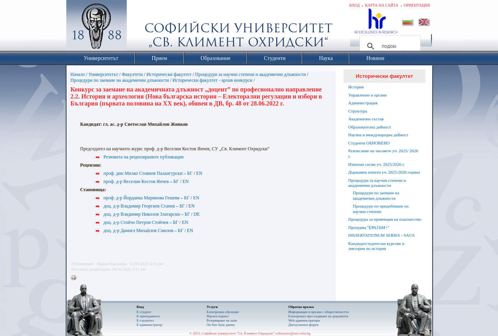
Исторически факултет (168, 74)
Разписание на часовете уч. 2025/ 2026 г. (383, 153)
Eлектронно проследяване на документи (318, 316)
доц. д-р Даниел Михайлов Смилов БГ (143, 230)
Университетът (103, 74)
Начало (77, 74)
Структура (357, 111)
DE (197, 214)
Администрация (362, 102)
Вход (354, 5)
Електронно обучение (223, 312)
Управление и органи (367, 95)
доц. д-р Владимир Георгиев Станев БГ (144, 206)
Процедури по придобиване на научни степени (381, 209)
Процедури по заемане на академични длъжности (119, 80)
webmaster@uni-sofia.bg (292, 333)
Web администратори (304, 320)
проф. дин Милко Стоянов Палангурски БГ (148, 173)
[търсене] (389, 46)
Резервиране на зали (222, 320)
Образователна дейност (369, 127)
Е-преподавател (148, 316)
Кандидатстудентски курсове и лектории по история (376, 246)
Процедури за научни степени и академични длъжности (250, 74)
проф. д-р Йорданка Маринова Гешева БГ (146, 198)
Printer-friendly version (75, 277)
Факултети (132, 74)
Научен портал (217, 316)
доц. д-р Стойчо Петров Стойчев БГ (140, 222)
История (355, 86)
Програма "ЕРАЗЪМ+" (368, 227)
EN (199, 173)
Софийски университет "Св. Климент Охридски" (140, 27)
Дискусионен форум (303, 325)
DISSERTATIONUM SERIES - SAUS (381, 235)
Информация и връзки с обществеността (318, 312)
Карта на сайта (381, 5)
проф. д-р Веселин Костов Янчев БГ (141, 181)
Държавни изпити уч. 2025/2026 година (384, 172)
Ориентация (417, 5)
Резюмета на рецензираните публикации (143, 157)
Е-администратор (149, 325)
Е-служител (145, 320)
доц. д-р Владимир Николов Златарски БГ (146, 214)
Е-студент (144, 312)
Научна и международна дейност (378, 134)
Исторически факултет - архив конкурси (212, 80)
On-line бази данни (221, 325)
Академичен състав (366, 118)
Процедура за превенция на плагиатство (384, 219)
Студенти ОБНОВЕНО (369, 143)
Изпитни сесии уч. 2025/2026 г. (376, 164)
